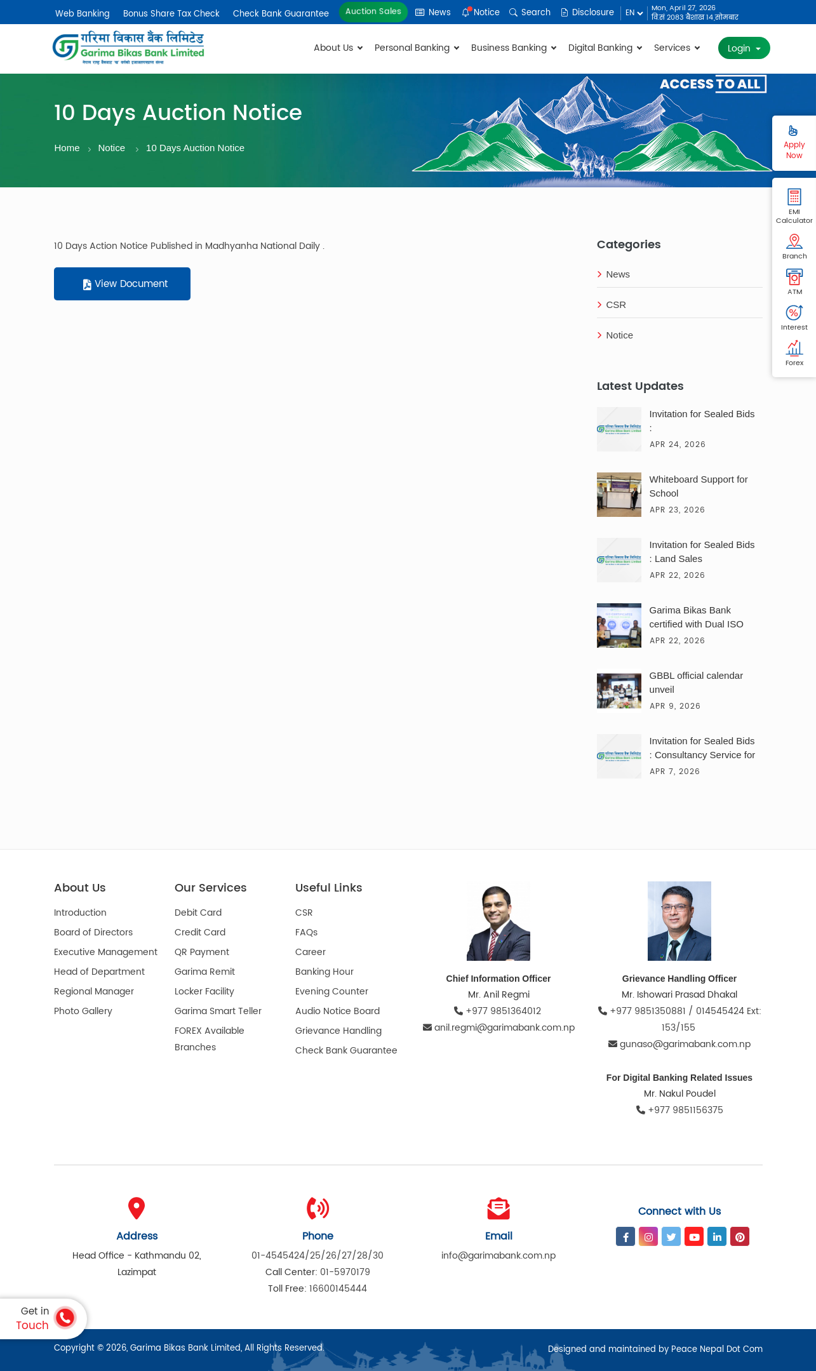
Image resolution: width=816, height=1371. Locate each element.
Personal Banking (416, 48)
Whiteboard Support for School (699, 486)
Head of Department (99, 972)
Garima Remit (205, 972)
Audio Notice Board (337, 1011)
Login (740, 48)
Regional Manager (94, 991)
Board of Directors (93, 932)
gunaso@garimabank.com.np (679, 1044)
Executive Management (105, 952)
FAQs (306, 932)
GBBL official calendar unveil (697, 682)
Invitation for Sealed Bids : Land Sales (702, 551)
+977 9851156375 (679, 1110)
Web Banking (82, 14)
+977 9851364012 (499, 1011)
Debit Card (198, 913)
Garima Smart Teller (218, 1011)
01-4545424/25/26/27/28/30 (317, 1255)
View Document (125, 284)
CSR (612, 304)
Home (67, 147)
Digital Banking (604, 48)
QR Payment (202, 952)
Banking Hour (324, 972)
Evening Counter (331, 991)
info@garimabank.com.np (498, 1255)
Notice (481, 13)
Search (530, 13)
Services (676, 48)
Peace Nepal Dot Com (717, 1349)
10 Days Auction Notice (195, 147)
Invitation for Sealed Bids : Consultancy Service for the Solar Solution (703, 749)
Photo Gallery (83, 1011)
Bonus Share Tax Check (171, 14)
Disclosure (587, 13)
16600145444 (338, 1288)
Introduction (80, 913)
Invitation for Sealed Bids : (702, 420)
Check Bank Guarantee (281, 14)
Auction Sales (373, 11)
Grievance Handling (338, 1031)
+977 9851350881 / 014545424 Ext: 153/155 (679, 1019)
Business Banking (513, 48)
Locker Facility (204, 991)
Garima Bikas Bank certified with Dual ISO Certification (697, 618)
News (433, 13)
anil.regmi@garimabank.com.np (499, 1027)
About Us (338, 48)
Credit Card (200, 932)
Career (310, 952)
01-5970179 (345, 1272)
